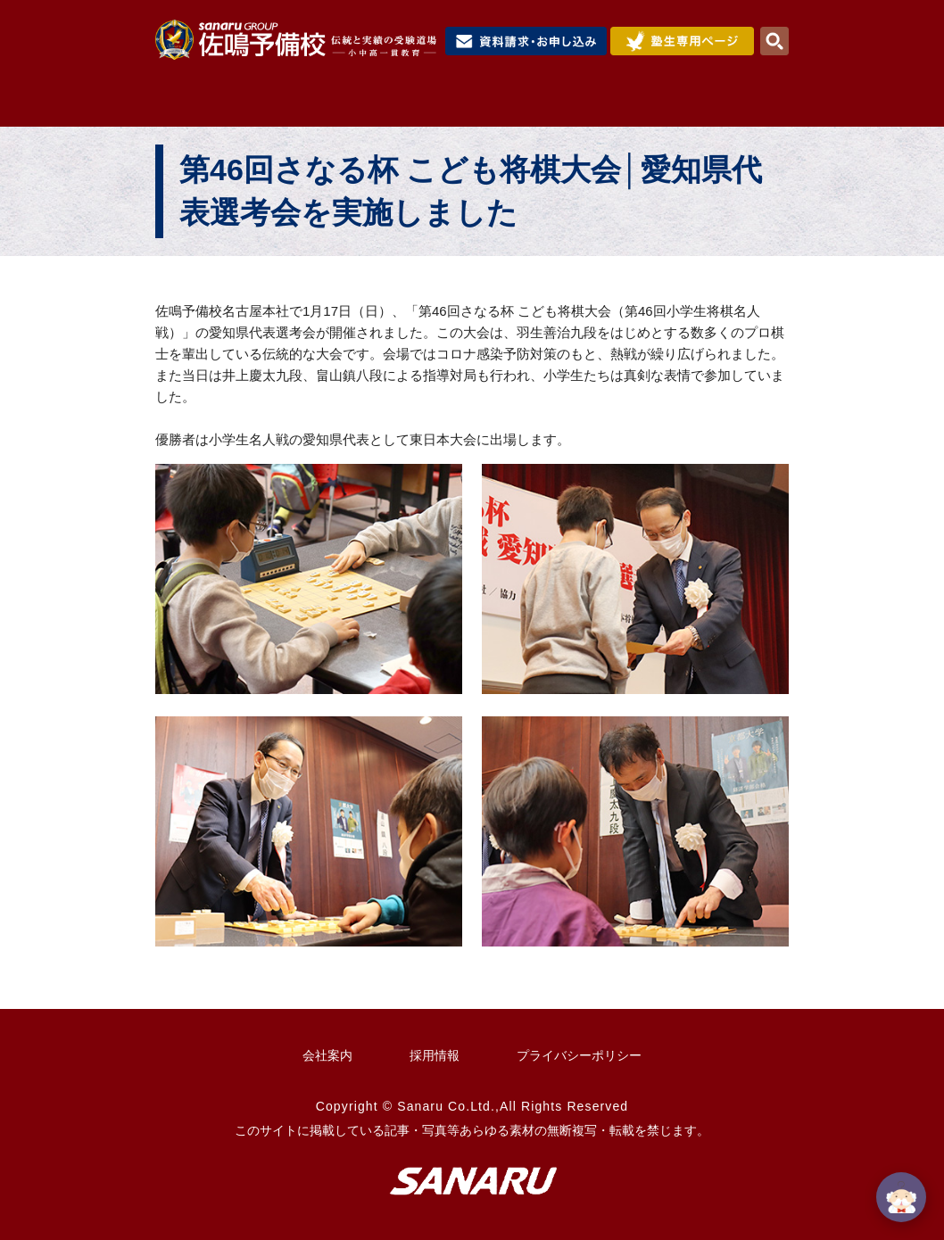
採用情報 (435, 1055)
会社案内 (327, 1055)
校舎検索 (746, 104)
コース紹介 (456, 104)
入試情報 (558, 104)
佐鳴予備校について (318, 104)
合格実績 (654, 104)
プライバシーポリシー (579, 1055)
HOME (194, 104)
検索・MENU (774, 41)
